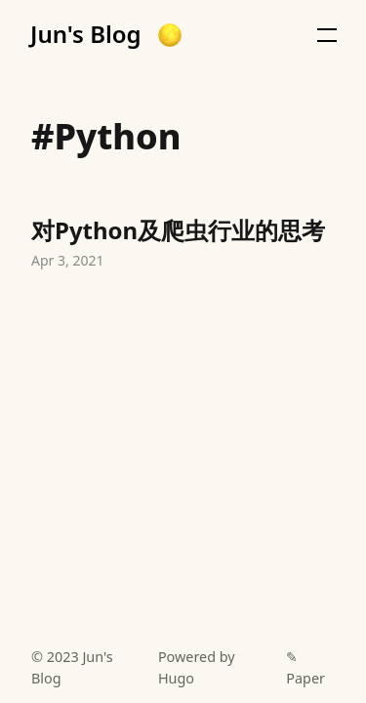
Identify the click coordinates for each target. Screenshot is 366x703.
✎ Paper (305, 667)
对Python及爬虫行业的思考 (183, 246)
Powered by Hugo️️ (196, 667)
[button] (170, 35)
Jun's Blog (86, 34)
